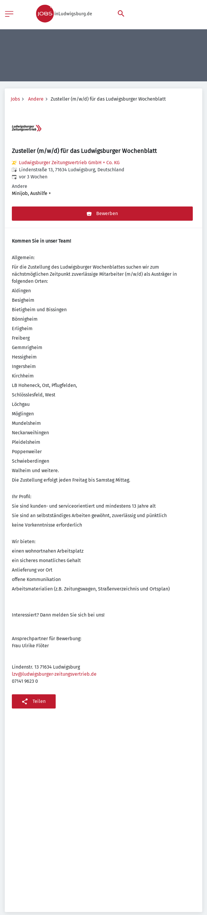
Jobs (15, 99)
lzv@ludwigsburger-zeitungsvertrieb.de (54, 674)
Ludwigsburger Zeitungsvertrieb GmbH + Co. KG (69, 162)
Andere (36, 99)
